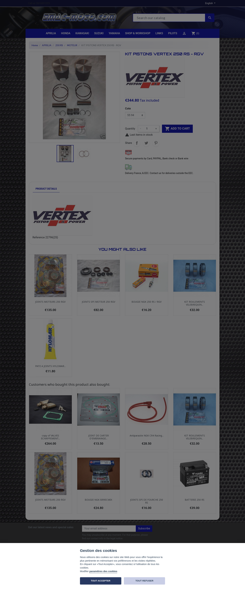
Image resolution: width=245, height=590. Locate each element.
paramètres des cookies (103, 571)
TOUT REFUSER (144, 580)
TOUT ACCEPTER (100, 580)
